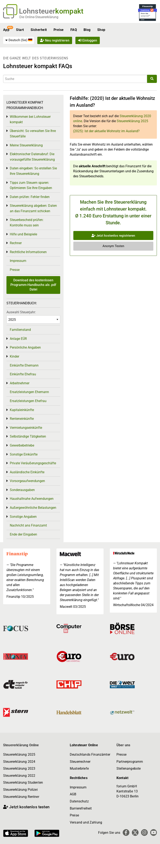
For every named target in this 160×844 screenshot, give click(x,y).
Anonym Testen (113, 246)
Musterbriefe (79, 768)
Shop (101, 30)
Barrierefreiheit (81, 808)
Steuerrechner (80, 762)
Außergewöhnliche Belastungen (33, 508)
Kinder (14, 356)
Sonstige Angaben (23, 517)
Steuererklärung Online (21, 745)
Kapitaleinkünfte (22, 410)
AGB (73, 794)
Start (20, 30)
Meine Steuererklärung (26, 145)
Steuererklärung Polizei (20, 790)
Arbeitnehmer (19, 383)
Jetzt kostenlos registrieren (113, 235)
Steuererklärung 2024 (19, 762)
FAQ (73, 30)
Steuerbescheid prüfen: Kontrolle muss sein (27, 222)
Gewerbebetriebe (22, 445)
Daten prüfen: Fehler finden (30, 197)
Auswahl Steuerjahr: (21, 312)
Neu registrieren (54, 40)
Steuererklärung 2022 (19, 776)
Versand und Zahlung (86, 822)
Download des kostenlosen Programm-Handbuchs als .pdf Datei (33, 285)
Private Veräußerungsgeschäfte (33, 463)
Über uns (123, 745)
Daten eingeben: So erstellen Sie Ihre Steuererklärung (33, 171)
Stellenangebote (128, 768)
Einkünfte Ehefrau (23, 374)
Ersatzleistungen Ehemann (29, 392)
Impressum (18, 261)
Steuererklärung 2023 (19, 768)
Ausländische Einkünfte (27, 472)
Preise (59, 30)
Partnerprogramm (129, 762)
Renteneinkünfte (22, 419)
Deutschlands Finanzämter (90, 754)
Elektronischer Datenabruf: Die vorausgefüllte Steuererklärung (32, 156)
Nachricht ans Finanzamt (28, 525)
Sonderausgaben (22, 490)
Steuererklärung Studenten (23, 782)
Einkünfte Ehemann (24, 365)
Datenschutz (79, 801)
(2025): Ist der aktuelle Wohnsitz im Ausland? (106, 131)
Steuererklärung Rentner (21, 797)
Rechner (16, 243)
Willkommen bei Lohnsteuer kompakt (30, 119)
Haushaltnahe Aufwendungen (32, 499)
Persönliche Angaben (25, 347)
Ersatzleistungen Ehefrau (28, 401)
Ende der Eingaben (23, 534)
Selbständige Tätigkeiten (28, 436)
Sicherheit (39, 30)
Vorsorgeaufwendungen (27, 481)
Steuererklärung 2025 (132, 121)
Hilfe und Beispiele (23, 234)
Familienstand (20, 330)
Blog (87, 30)
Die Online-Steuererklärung (38, 17)
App (6, 30)
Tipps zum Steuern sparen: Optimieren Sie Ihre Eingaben (31, 185)
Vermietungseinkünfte (26, 428)
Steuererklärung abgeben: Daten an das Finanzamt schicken (33, 208)
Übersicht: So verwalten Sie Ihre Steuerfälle (33, 133)
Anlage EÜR (18, 339)
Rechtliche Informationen (28, 252)
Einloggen (87, 40)
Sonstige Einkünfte (24, 454)
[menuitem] (18, 40)
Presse (15, 270)
